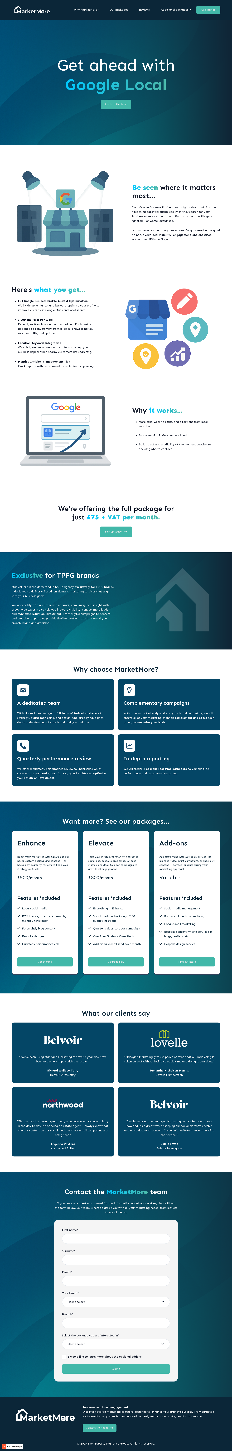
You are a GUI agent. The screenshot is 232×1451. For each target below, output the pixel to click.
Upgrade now (116, 961)
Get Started (45, 961)
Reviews (144, 9)
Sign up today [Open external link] (116, 531)
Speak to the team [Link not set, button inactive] (116, 104)
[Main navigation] (124, 9)
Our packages (119, 9)
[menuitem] (87, 9)
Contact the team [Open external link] (99, 1427)
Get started (208, 9)
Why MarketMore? (86, 9)
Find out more (187, 961)
